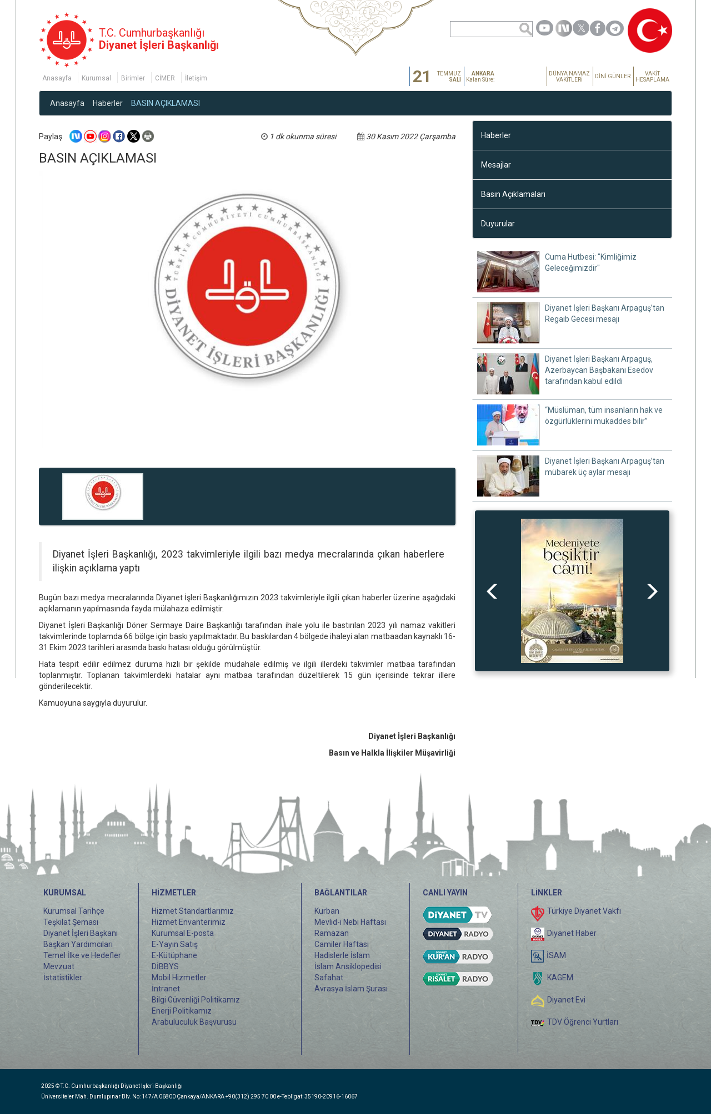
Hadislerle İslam (342, 955)
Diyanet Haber (572, 933)
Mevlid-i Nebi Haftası (350, 922)
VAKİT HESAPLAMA (652, 76)
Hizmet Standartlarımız (193, 911)
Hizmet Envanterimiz (189, 922)
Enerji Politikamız (182, 1010)
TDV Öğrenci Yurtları (582, 1021)
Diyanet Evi (566, 999)
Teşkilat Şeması (70, 922)
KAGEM (560, 977)
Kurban (326, 911)
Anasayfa (57, 78)
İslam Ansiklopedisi (348, 966)
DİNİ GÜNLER (612, 76)
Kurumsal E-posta (183, 933)
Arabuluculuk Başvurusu (194, 1021)
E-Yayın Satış (175, 944)
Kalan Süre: (480, 76)
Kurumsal (96, 78)
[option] (572, 591)
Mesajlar (496, 164)
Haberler (108, 103)
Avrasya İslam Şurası (351, 988)
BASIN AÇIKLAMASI (165, 103)
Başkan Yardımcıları (78, 944)
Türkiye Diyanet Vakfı (584, 911)
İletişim (196, 78)
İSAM (556, 955)
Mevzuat (58, 966)
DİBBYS (165, 966)
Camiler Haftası (341, 944)
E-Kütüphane (174, 955)
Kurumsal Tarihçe (73, 911)
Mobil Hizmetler (179, 977)
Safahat (328, 977)
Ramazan (331, 933)
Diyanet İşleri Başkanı (80, 933)
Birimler (133, 78)
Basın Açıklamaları (513, 194)
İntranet (166, 988)
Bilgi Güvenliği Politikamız (196, 999)
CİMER (165, 78)
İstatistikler (62, 977)
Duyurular (498, 223)
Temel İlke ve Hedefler (82, 955)
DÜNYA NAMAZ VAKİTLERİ (569, 76)
